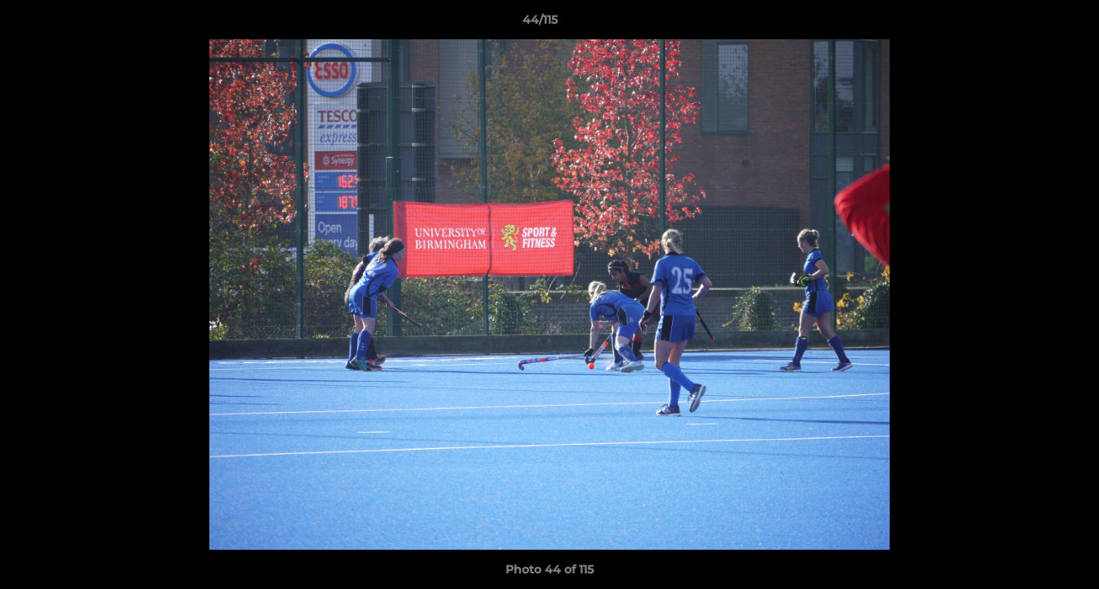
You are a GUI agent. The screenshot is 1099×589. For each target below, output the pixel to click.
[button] (1030, 23)
